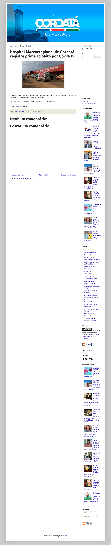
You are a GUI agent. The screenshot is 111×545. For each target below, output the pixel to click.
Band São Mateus (90, 252)
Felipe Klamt (88, 271)
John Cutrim (88, 274)
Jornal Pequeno (89, 276)
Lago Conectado (89, 281)
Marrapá (87, 293)
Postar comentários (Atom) (24, 178)
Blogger (64, 536)
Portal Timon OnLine (91, 304)
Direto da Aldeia (89, 266)
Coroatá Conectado (90, 255)
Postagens (88, 513)
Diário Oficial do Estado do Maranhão (91, 263)
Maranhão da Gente (90, 290)
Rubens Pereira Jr (90, 316)
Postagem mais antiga (68, 175)
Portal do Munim (89, 302)
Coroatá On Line (89, 257)
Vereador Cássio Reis (91, 321)
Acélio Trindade (89, 250)
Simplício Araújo (89, 318)
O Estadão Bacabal (90, 295)
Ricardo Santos (89, 313)
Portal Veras (88, 307)
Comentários (89, 516)
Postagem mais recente (18, 175)
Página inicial (43, 175)
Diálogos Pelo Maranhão (92, 260)
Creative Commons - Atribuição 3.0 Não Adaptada (91, 337)
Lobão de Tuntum (90, 283)
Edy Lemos (88, 269)
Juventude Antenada (91, 279)
